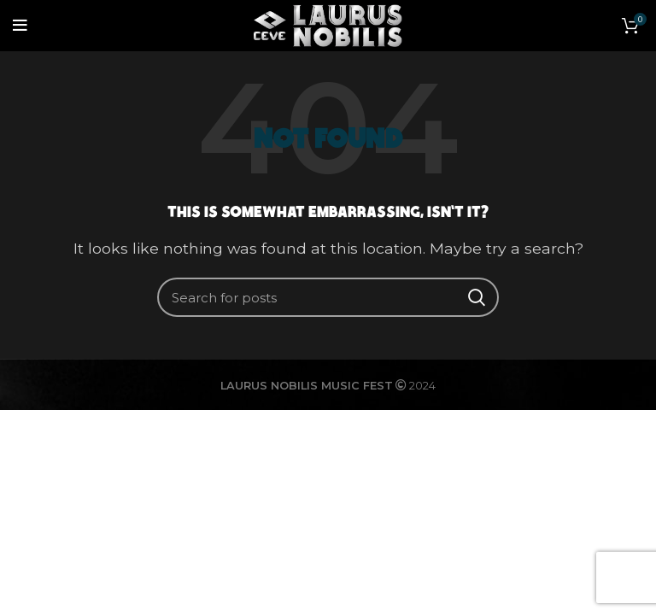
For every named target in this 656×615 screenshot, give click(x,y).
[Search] (328, 297)
